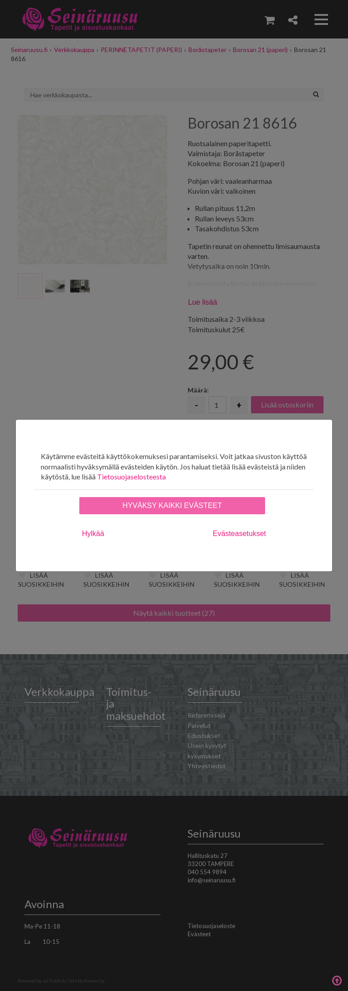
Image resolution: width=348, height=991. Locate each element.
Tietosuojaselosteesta (131, 476)
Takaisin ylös (336, 979)
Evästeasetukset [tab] (239, 533)
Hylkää (93, 533)
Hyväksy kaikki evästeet (172, 505)
